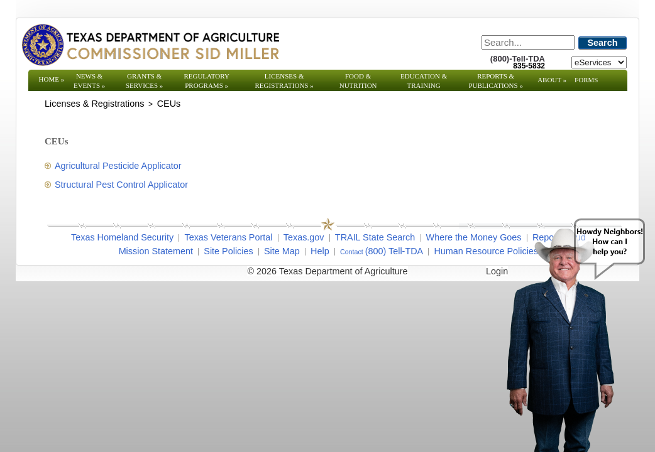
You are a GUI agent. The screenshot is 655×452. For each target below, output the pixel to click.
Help (320, 251)
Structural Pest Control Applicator (121, 185)
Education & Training (423, 80)
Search (603, 43)
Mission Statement (156, 251)
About (551, 79)
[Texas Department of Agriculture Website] (149, 45)
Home (52, 79)
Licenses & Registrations (284, 80)
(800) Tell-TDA (394, 251)
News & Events (89, 80)
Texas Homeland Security (122, 237)
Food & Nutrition (358, 80)
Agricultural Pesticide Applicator (118, 166)
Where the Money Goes (474, 237)
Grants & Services (144, 80)
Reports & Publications (495, 80)
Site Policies (228, 251)
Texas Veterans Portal (228, 237)
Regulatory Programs (206, 80)
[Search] (528, 42)
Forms (586, 79)
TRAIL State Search (375, 237)
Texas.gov (303, 237)
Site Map (282, 251)
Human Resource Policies (486, 251)
